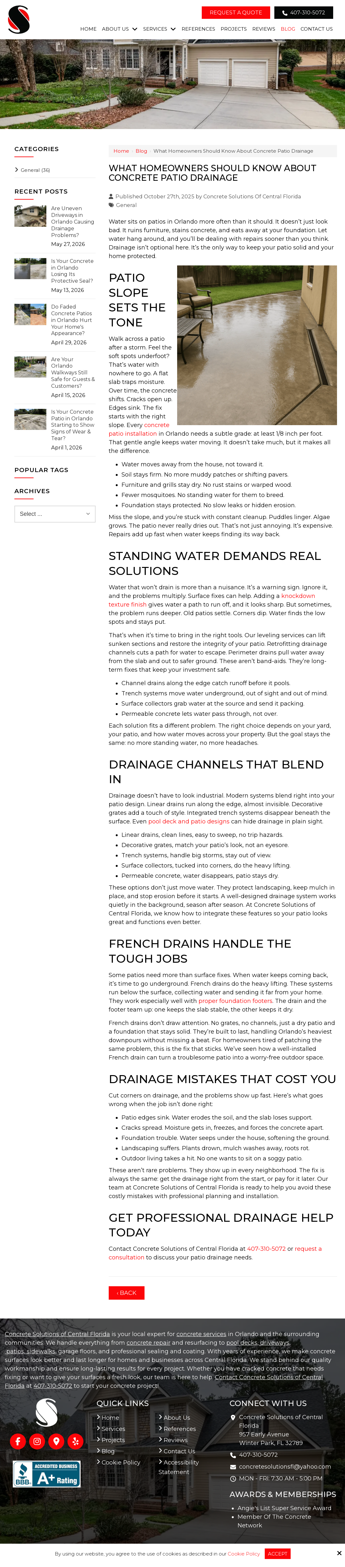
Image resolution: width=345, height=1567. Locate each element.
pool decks (241, 1342)
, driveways (273, 1342)
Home (121, 151)
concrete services (201, 1334)
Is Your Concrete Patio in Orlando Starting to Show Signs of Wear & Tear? (72, 425)
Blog (141, 151)
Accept (277, 1554)
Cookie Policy (244, 1554)
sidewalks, (41, 1351)
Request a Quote (236, 13)
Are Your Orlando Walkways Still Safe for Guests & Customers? (73, 372)
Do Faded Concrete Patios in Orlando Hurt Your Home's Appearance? (71, 320)
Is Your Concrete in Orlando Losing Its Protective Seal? (72, 271)
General (126, 205)
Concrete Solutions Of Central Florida (252, 196)
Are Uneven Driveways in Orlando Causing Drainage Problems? (72, 221)
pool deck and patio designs (189, 821)
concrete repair (148, 1342)
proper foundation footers (235, 1001)
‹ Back (127, 1292)
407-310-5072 (303, 13)
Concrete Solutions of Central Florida (57, 1334)
